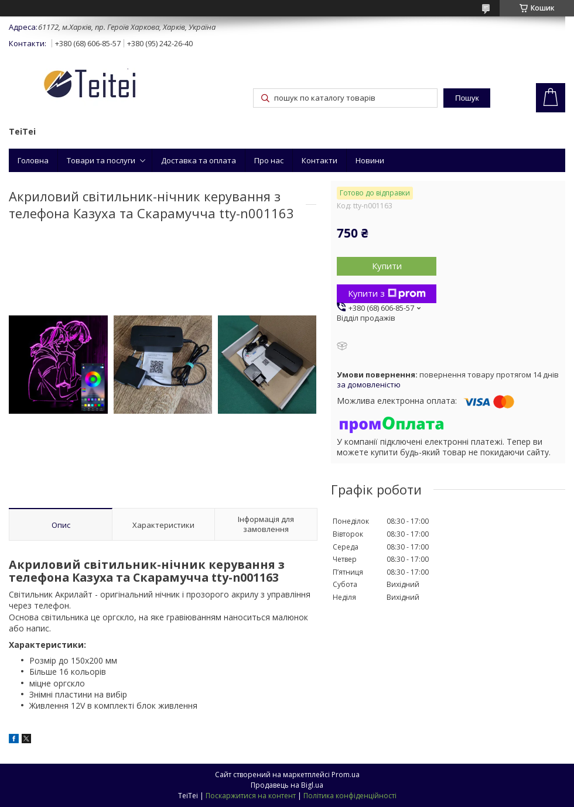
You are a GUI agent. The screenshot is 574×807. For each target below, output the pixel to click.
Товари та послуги (101, 160)
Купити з (387, 293)
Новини (370, 160)
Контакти (319, 160)
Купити (387, 266)
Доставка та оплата (198, 160)
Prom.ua (346, 774)
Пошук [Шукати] (467, 98)
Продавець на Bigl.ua (287, 785)
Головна (33, 160)
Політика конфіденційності (350, 796)
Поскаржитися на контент (251, 796)
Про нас (268, 160)
